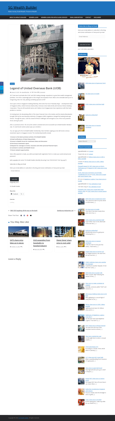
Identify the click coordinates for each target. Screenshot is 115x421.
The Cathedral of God (95, 184)
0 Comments (41, 92)
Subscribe (14, 179)
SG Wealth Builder (22, 7)
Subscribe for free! (85, 44)
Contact (88, 17)
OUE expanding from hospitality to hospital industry (41, 243)
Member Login (33, 17)
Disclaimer (97, 17)
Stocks (12, 83)
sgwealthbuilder (25, 92)
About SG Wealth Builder (18, 17)
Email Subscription (76, 17)
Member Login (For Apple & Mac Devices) (54, 17)
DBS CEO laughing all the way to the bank (22, 211)
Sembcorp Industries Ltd (66, 211)
